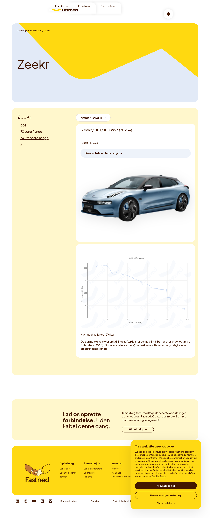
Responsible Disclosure (184, 509)
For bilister (61, 6)
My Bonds (116, 472)
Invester (117, 463)
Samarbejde (92, 463)
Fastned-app (66, 480)
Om (117, 13)
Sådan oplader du (68, 472)
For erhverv (84, 6)
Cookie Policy (159, 476)
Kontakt (88, 484)
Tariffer (63, 476)
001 (23, 125)
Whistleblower (153, 509)
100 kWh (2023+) (91, 117)
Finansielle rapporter (121, 476)
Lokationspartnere (93, 468)
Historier (128, 13)
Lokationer (89, 13)
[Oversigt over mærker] (29, 30)
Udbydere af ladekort (94, 480)
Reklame (88, 476)
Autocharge (65, 484)
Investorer (116, 468)
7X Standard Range (34, 138)
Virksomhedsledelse (121, 480)
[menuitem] (89, 14)
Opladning (105, 13)
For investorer (108, 6)
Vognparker (89, 472)
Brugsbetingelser (69, 509)
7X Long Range (31, 131)
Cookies (95, 509)
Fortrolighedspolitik (122, 509)
